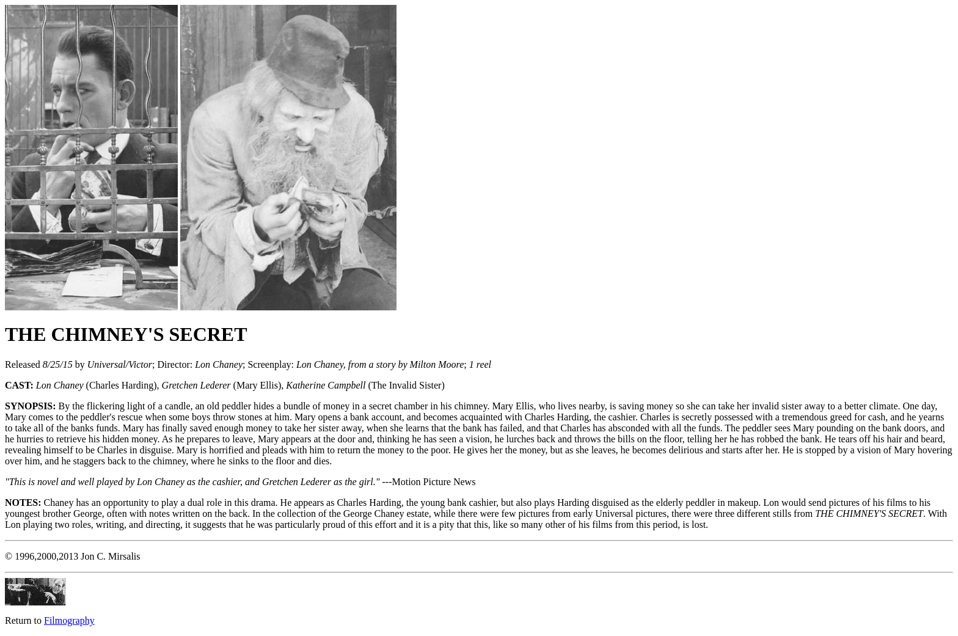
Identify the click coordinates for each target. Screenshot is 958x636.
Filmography (69, 620)
